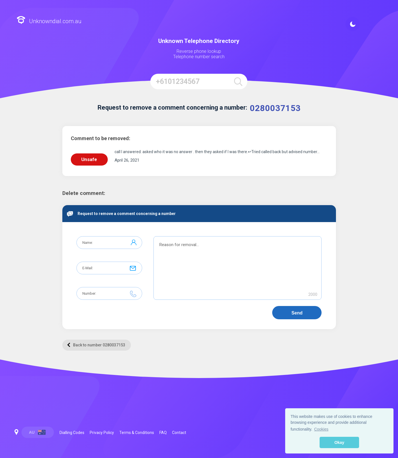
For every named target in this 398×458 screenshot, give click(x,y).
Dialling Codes (72, 432)
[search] (238, 81)
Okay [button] (339, 442)
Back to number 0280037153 (96, 345)
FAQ (163, 432)
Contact (179, 432)
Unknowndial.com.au (49, 21)
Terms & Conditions (136, 432)
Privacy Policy (102, 432)
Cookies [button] (321, 429)
